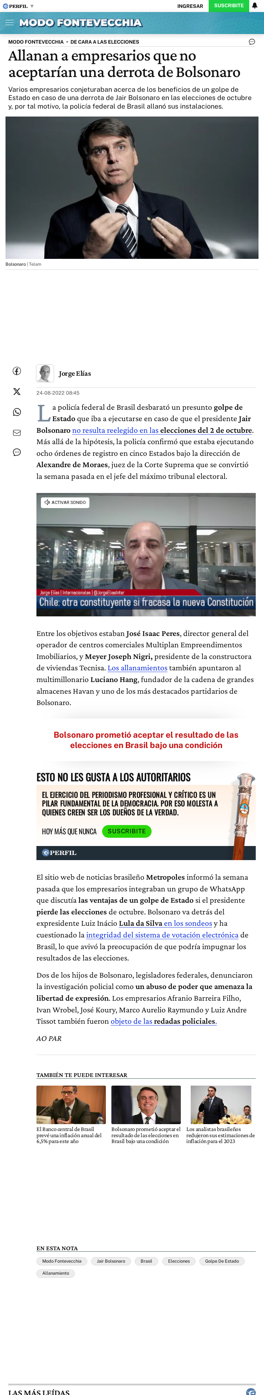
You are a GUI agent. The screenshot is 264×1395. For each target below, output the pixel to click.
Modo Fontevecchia (61, 1261)
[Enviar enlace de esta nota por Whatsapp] (17, 412)
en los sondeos (165, 922)
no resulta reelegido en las (162, 430)
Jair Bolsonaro (111, 1261)
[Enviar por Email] (17, 433)
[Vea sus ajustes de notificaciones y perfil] (254, 5)
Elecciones (179, 1261)
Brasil (146, 1261)
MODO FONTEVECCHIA (36, 42)
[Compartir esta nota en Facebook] (17, 371)
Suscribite (229, 5)
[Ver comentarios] (250, 43)
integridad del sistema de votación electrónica (162, 934)
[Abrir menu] (8, 22)
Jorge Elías (75, 373)
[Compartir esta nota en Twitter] (17, 391)
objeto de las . (164, 1020)
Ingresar (190, 6)
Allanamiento (55, 1273)
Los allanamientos (137, 667)
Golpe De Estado (222, 1261)
